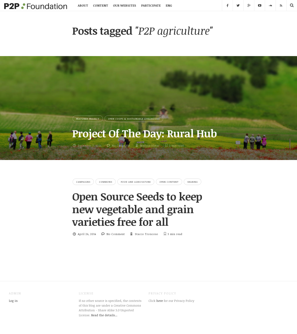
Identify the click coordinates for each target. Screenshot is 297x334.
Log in (13, 301)
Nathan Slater (150, 145)
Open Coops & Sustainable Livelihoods (134, 118)
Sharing (192, 181)
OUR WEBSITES (124, 5)
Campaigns (83, 181)
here (159, 301)
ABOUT (83, 5)
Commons (105, 181)
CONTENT (100, 5)
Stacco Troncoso (146, 234)
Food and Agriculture (136, 181)
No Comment (121, 145)
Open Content (169, 181)
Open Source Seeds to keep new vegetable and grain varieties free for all (137, 209)
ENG (169, 5)
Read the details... (104, 315)
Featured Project (87, 118)
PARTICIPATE (151, 5)
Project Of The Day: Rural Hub (144, 133)
